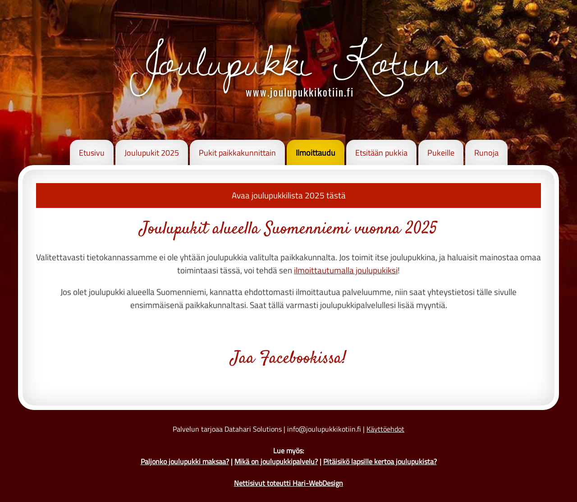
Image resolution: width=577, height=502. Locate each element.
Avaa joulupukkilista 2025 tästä (289, 195)
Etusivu (92, 153)
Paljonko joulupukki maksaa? (185, 461)
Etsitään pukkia (381, 153)
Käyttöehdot (385, 429)
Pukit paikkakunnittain (237, 153)
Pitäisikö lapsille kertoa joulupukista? (380, 461)
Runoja (486, 153)
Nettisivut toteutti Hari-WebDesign (288, 483)
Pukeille (440, 153)
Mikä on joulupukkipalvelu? (276, 461)
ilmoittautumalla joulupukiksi (346, 269)
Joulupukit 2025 (151, 153)
